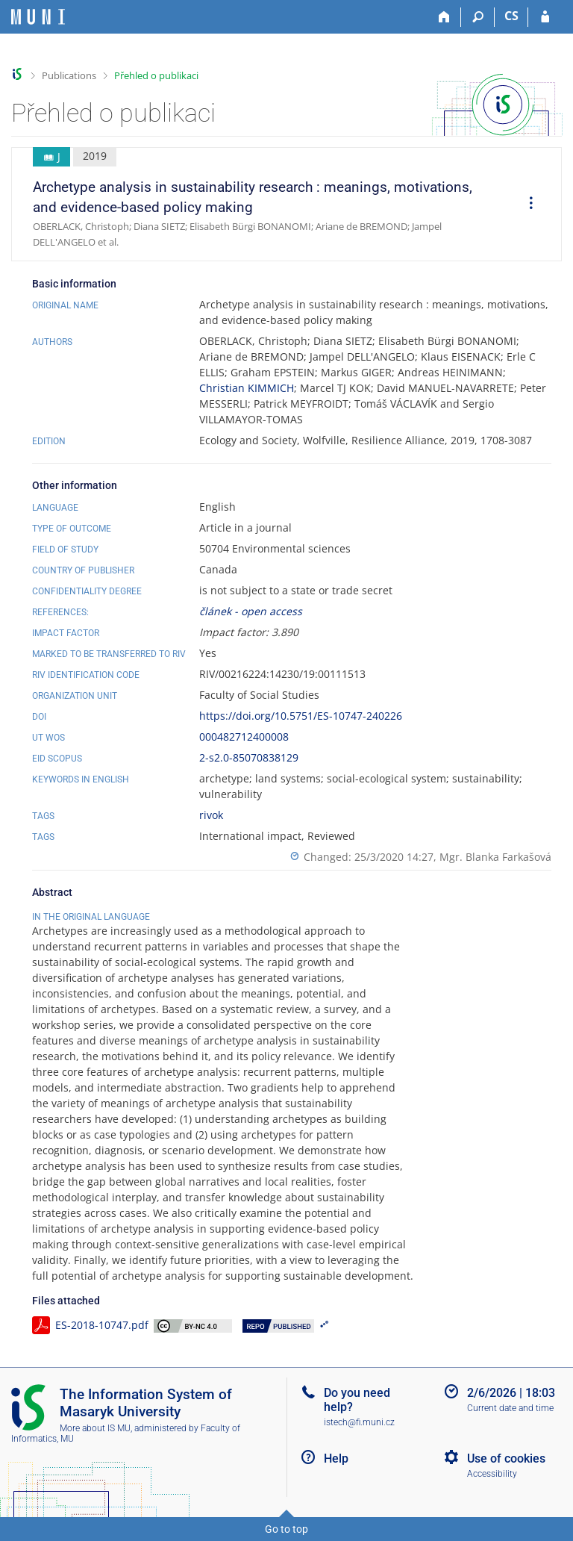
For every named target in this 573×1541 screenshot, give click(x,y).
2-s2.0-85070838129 (248, 757)
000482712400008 (244, 736)
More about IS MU (95, 1428)
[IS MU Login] (545, 17)
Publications (69, 75)
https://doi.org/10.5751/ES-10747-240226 (300, 716)
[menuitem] (526, 204)
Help (336, 1458)
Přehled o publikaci (156, 75)
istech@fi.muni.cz (359, 1422)
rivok (211, 815)
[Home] (444, 17)
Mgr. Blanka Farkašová (495, 857)
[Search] (478, 17)
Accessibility (492, 1474)
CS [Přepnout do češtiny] (511, 15)
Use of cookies (506, 1458)
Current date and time (510, 1408)
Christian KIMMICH (246, 388)
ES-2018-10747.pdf (101, 1325)
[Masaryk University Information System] (38, 17)
